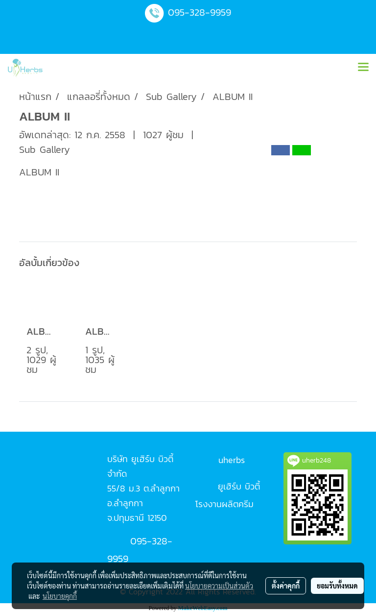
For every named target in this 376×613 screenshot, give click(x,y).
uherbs (231, 459)
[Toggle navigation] (363, 67)
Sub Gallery (44, 149)
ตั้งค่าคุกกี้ (286, 585)
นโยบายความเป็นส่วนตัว (219, 585)
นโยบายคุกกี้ (60, 595)
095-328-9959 (199, 12)
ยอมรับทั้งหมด (337, 585)
